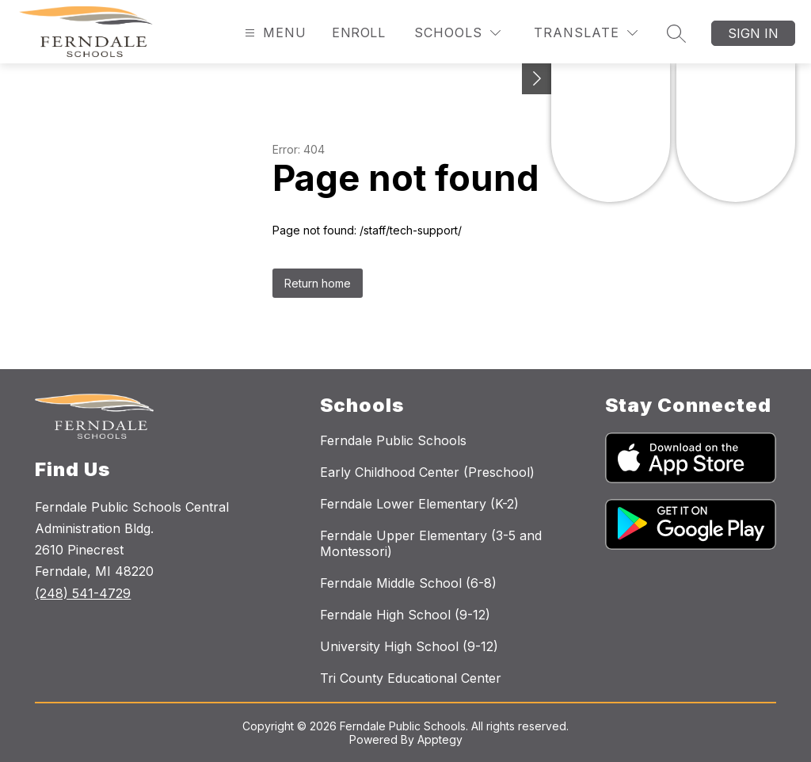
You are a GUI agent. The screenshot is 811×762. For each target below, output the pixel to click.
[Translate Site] (586, 33)
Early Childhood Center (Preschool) (427, 472)
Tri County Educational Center (410, 678)
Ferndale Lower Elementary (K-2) (419, 504)
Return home (317, 283)
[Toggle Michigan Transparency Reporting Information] (537, 78)
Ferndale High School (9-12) (405, 615)
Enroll (358, 32)
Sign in (753, 33)
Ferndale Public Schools (393, 440)
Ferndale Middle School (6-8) (408, 583)
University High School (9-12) (409, 646)
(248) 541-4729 (83, 593)
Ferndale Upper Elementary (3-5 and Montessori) (431, 543)
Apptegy (440, 739)
